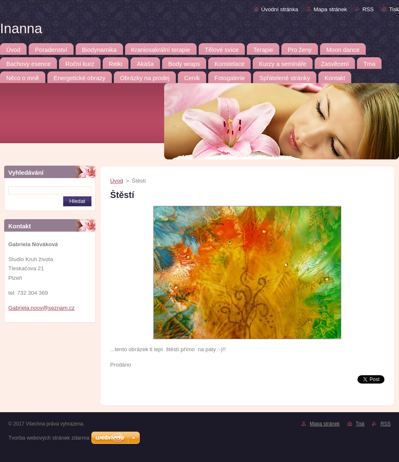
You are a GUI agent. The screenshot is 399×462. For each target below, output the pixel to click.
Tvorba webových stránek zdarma (48, 438)
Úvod (116, 181)
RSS (368, 9)
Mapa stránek (330, 9)
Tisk (394, 9)
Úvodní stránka (279, 9)
